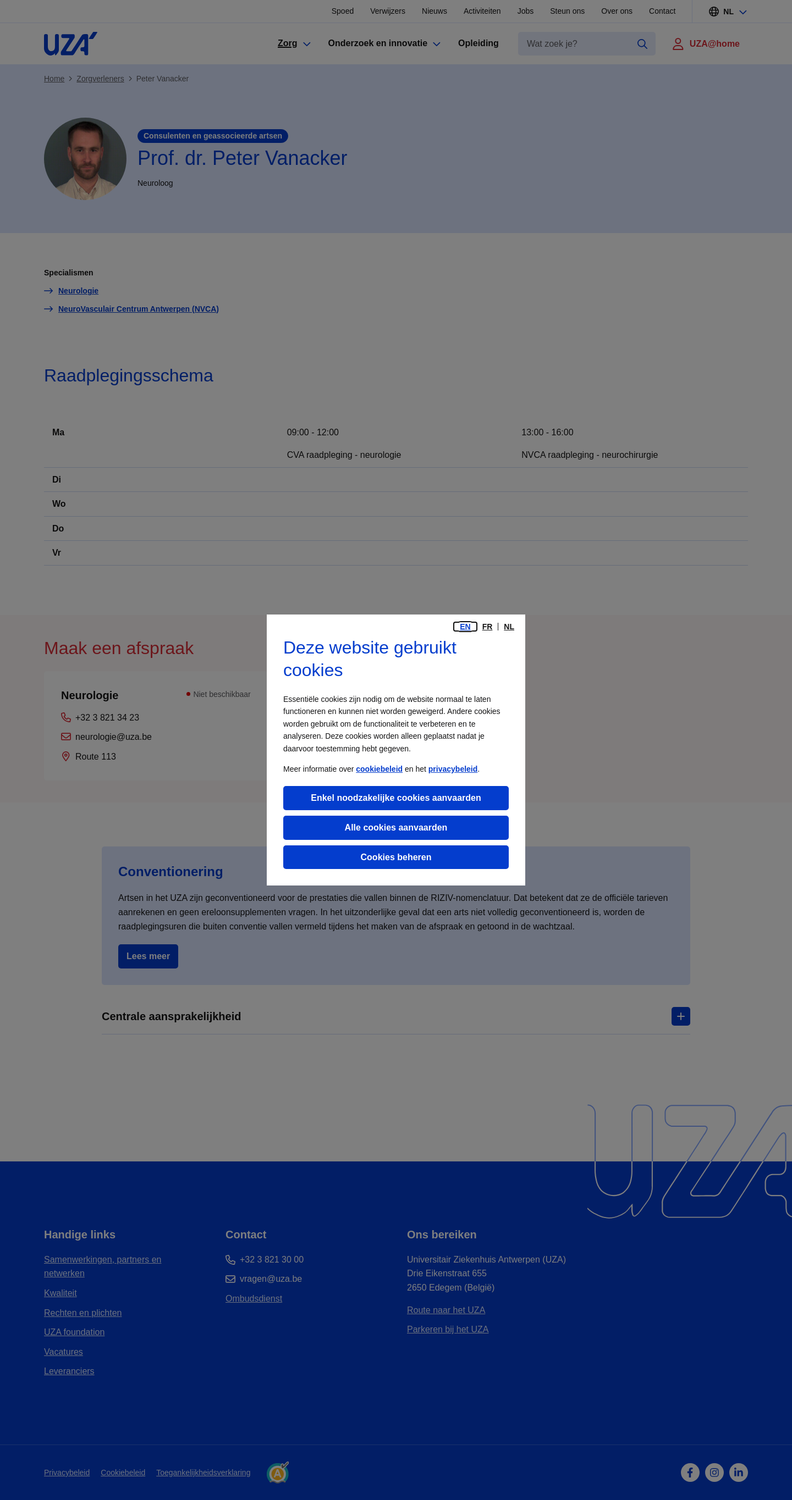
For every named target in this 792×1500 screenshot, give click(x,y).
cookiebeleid (379, 769)
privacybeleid (453, 769)
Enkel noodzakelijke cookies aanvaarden (396, 797)
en (465, 626)
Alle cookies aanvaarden (396, 827)
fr (487, 626)
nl (509, 626)
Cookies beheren (396, 857)
